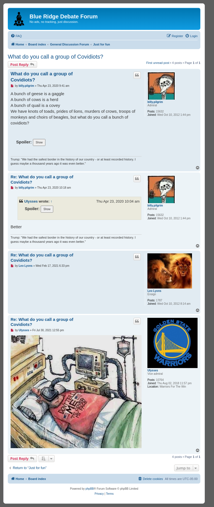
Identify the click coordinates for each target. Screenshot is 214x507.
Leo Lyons (154, 290)
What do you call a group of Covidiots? (55, 57)
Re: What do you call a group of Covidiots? (42, 179)
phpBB (90, 488)
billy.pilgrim (155, 102)
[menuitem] (16, 36)
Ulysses (31, 201)
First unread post (157, 62)
